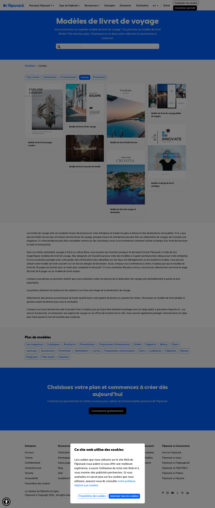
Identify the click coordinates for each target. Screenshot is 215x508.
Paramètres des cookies (92, 496)
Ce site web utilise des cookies (107, 452)
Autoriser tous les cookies (124, 496)
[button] (6, 501)
